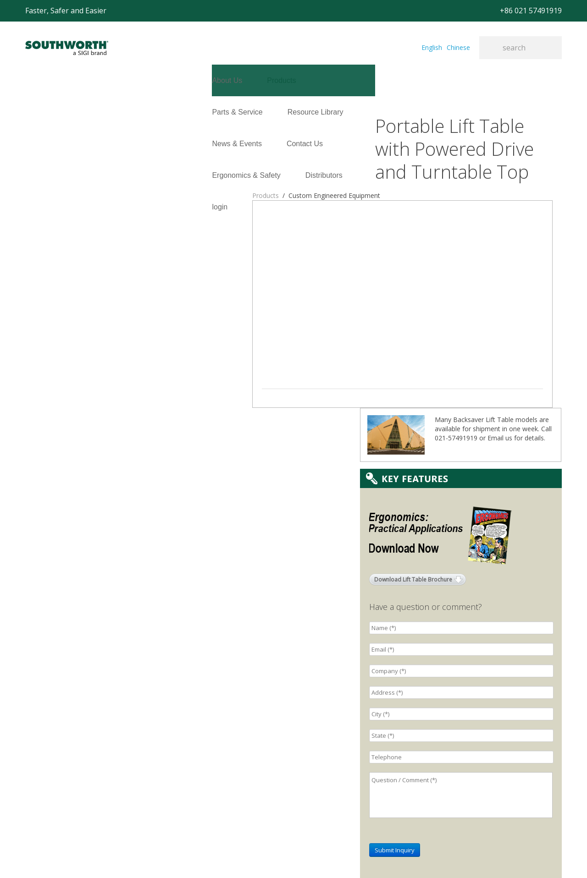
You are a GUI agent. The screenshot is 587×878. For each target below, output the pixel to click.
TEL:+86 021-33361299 (203, 755)
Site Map (282, 857)
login (33, 144)
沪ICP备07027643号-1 (334, 857)
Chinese (458, 47)
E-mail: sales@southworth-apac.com (223, 744)
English (431, 47)
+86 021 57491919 (156, 857)
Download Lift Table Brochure (413, 345)
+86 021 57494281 (233, 857)
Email (495, 203)
